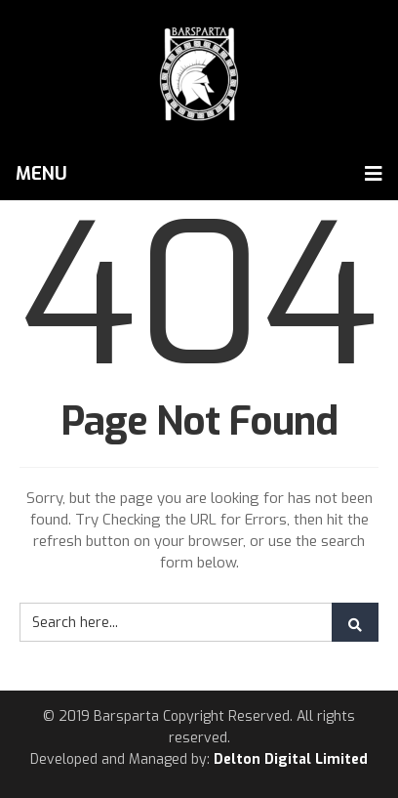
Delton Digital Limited (291, 759)
